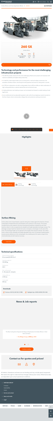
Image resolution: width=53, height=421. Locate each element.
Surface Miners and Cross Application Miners (12, 5)
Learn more (8, 241)
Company (6, 385)
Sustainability (7, 388)
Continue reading (26, 349)
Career (5, 390)
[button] (12, 129)
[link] (26, 116)
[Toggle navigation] (3, 65)
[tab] (8, 184)
